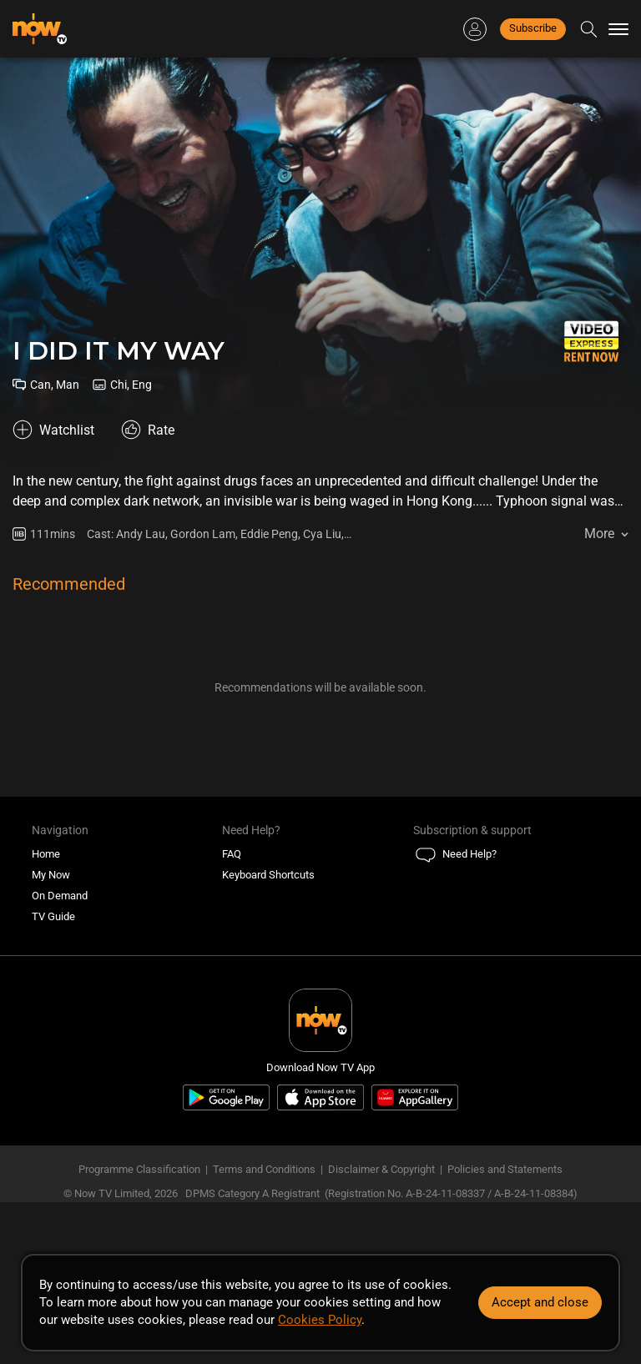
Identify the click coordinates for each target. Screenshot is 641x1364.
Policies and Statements (505, 1169)
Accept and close (540, 1302)
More (599, 533)
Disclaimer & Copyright (381, 1169)
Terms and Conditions (264, 1169)
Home (46, 854)
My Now (51, 874)
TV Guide (53, 916)
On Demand (60, 895)
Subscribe (533, 28)
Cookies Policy (319, 1319)
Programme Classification (139, 1169)
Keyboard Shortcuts (268, 874)
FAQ (231, 854)
